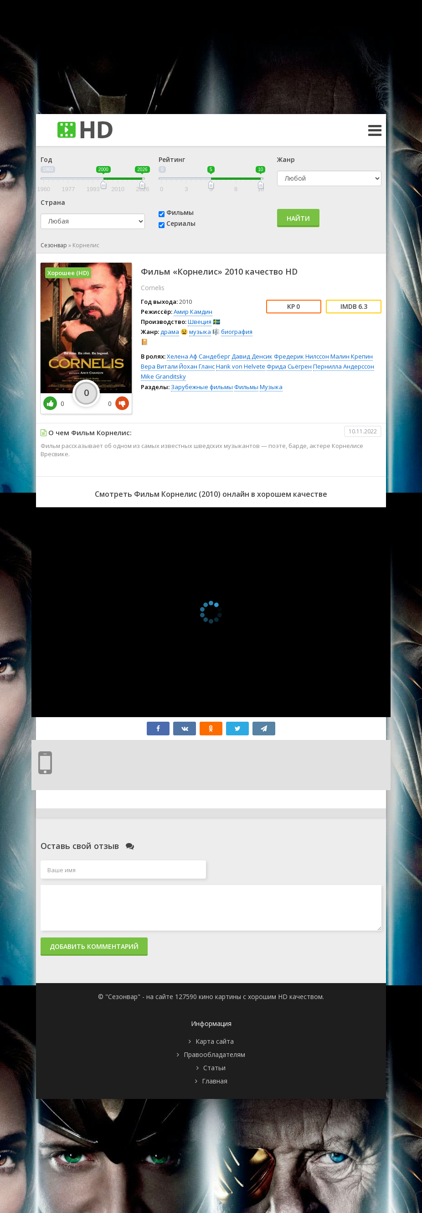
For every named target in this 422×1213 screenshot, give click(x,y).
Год (46, 159)
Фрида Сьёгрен (289, 366)
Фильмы (180, 212)
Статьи (214, 1067)
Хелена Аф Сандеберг (198, 356)
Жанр (286, 159)
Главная (214, 1081)
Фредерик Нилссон (301, 356)
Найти (298, 218)
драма (169, 332)
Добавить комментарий (94, 946)
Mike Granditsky (163, 376)
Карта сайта (215, 1041)
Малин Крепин (351, 356)
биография (236, 332)
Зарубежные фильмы (202, 387)
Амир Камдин (193, 311)
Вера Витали (159, 366)
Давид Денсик (252, 356)
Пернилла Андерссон (343, 366)
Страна (53, 202)
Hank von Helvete (240, 366)
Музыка (271, 387)
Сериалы (181, 223)
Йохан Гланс (197, 366)
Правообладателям (214, 1054)
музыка (200, 332)
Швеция (199, 322)
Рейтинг (172, 159)
